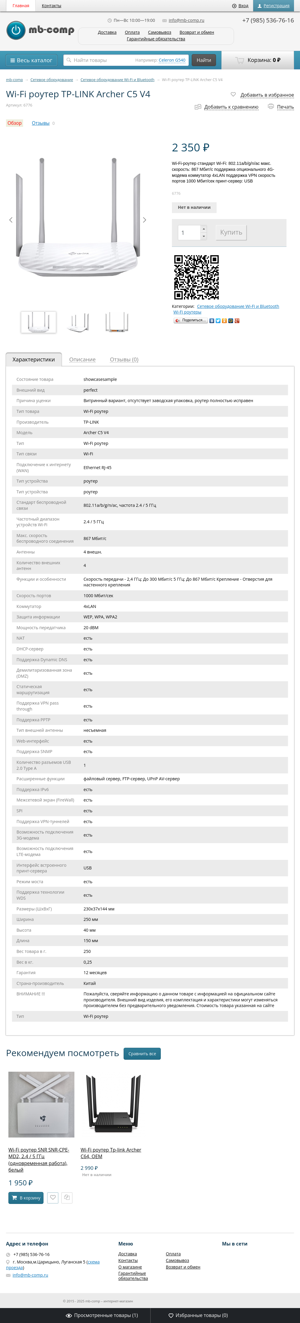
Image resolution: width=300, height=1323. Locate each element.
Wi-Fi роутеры (187, 312)
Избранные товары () (198, 1315)
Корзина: (257, 60)
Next (144, 220)
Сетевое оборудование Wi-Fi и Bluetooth (117, 79)
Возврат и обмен (196, 32)
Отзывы (41, 123)
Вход (240, 5)
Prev (10, 220)
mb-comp (14, 79)
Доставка (107, 32)
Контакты (52, 5)
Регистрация (274, 5)
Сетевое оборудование (52, 79)
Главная (21, 5)
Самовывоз (159, 32)
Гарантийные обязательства (156, 39)
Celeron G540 (172, 60)
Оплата (132, 32)
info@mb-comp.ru (183, 20)
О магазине (130, 1267)
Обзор (15, 123)
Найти (203, 60)
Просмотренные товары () (102, 1315)
